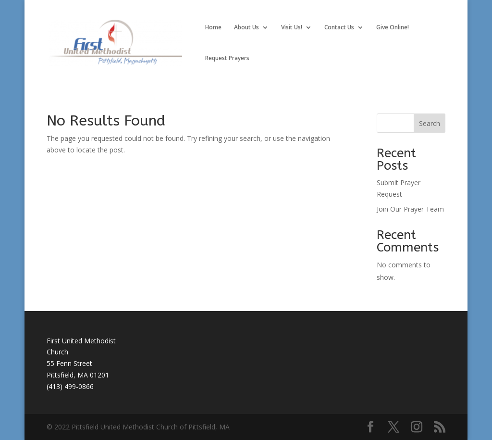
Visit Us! (291, 27)
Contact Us (339, 27)
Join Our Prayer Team (410, 209)
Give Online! (392, 27)
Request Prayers (227, 58)
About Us (246, 27)
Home (213, 27)
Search (429, 123)
